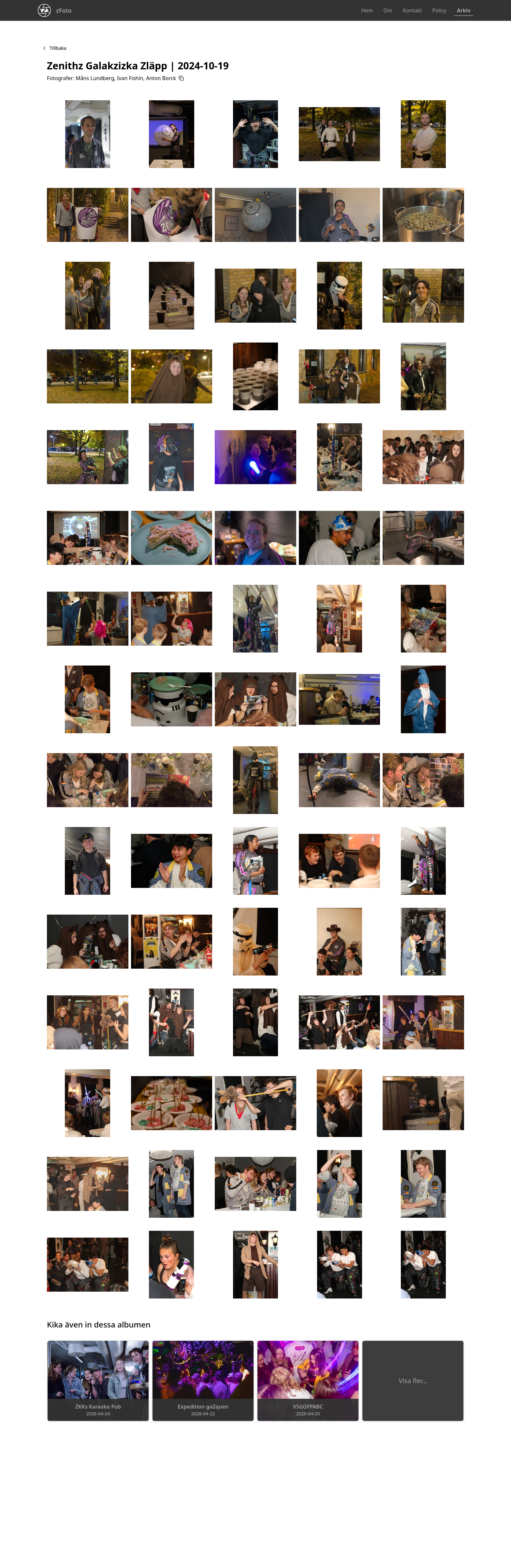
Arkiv (464, 10)
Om (387, 10)
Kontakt (412, 10)
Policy (439, 10)
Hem (367, 10)
